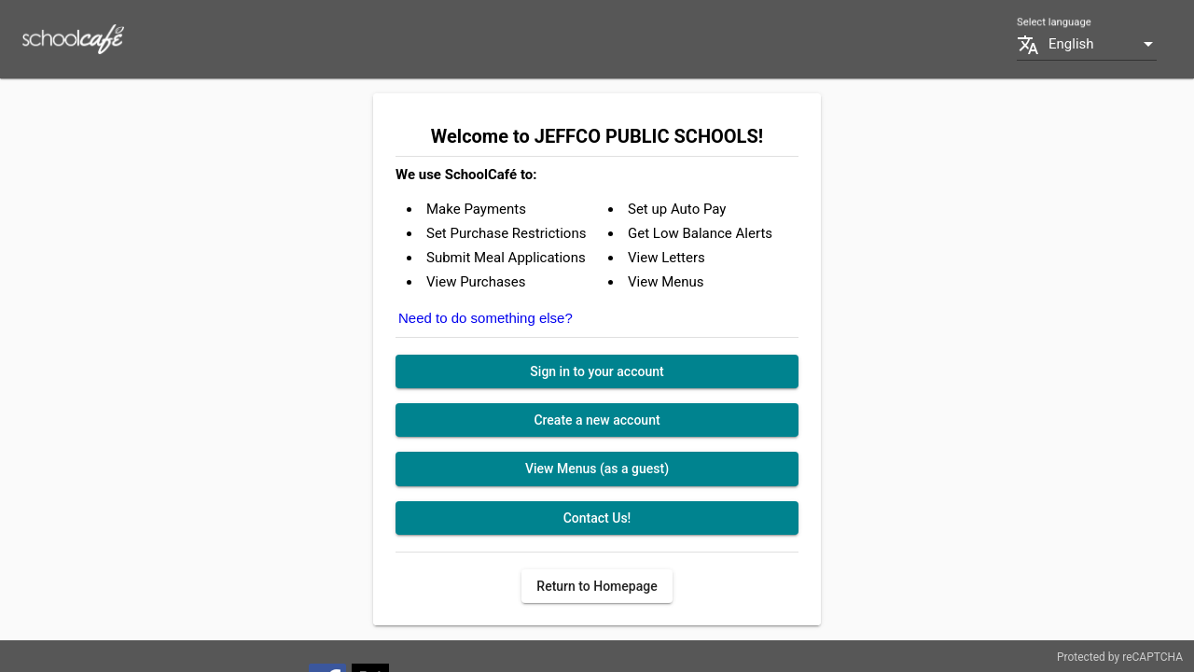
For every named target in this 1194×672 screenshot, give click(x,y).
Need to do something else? (485, 318)
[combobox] (1102, 44)
